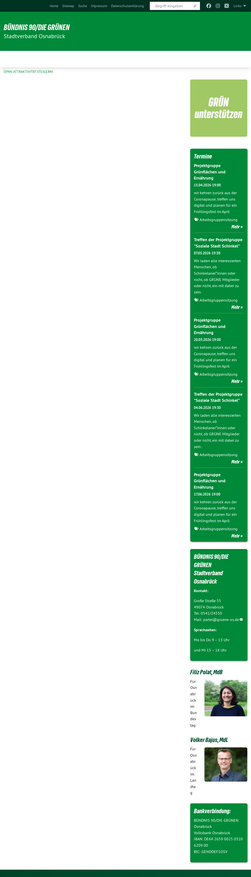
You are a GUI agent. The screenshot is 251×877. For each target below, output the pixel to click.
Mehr (235, 227)
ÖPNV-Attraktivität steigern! (28, 71)
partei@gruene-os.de (221, 619)
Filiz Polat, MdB (206, 672)
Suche (82, 6)
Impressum (99, 6)
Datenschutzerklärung (127, 6)
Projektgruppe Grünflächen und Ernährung (210, 171)
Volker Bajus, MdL (209, 739)
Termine (203, 156)
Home (54, 6)
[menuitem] (54, 6)
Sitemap (68, 6)
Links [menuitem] (237, 6)
